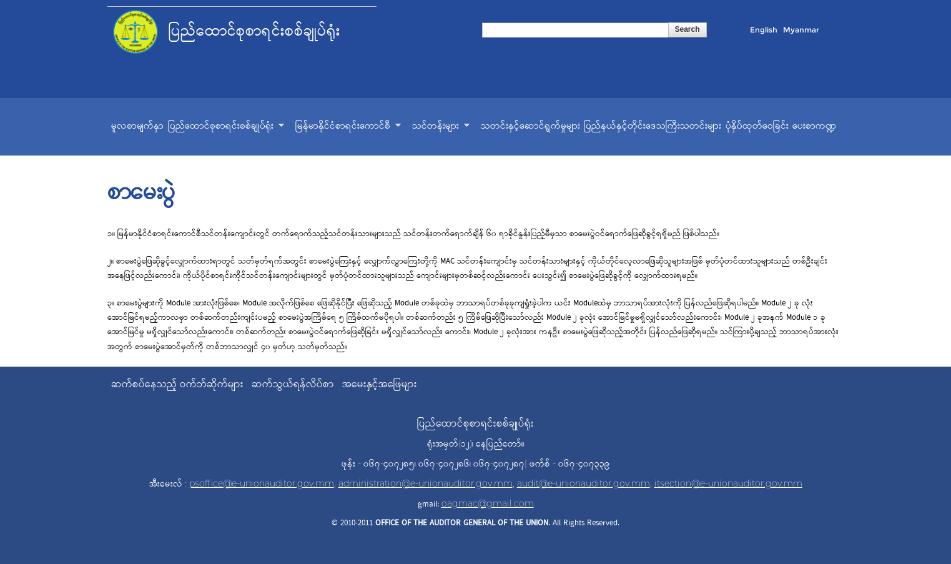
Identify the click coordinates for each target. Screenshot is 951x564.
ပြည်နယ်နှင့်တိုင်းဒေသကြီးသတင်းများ (652, 126)
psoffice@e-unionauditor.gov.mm (261, 483)
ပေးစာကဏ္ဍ (814, 126)
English (763, 29)
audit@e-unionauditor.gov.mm (583, 483)
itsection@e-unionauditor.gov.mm (728, 483)
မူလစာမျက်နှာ (137, 126)
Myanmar (801, 29)
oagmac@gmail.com (487, 503)
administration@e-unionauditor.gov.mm (425, 483)
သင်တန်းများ (441, 128)
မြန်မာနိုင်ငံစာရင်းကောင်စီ (348, 128)
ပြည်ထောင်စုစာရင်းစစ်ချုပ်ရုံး (226, 128)
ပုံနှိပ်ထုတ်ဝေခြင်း (757, 126)
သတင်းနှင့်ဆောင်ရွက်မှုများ (530, 126)
